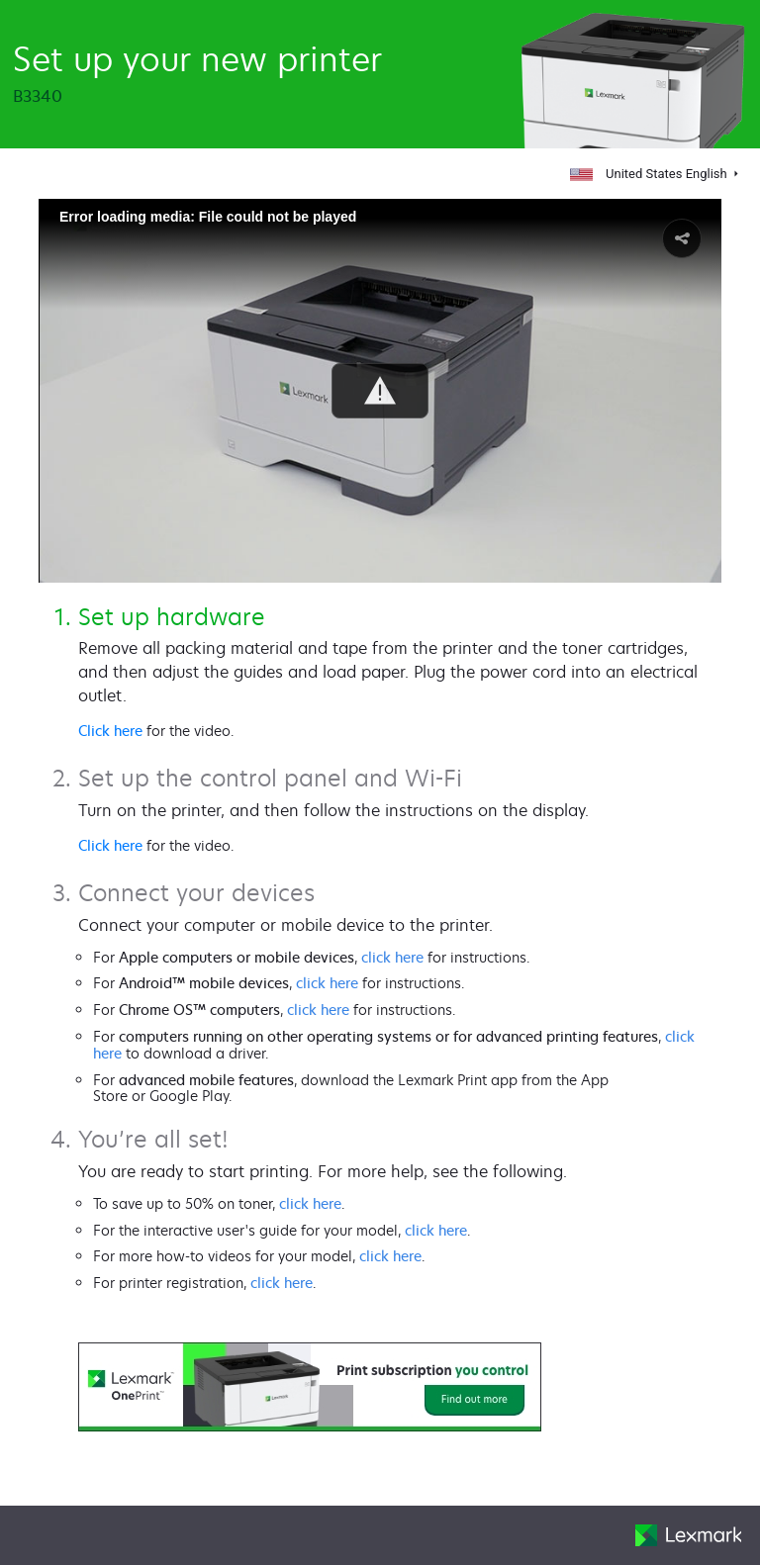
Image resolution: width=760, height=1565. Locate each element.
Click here (110, 730)
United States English (649, 173)
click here (392, 957)
